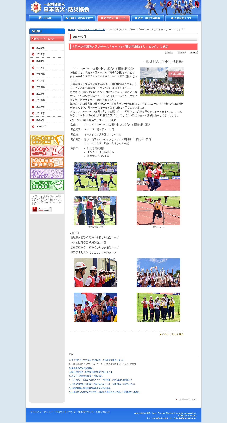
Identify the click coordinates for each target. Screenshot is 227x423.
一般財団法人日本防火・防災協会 (62, 7)
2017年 (40, 106)
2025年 (40, 54)
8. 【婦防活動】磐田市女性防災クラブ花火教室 (89, 388)
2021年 (40, 80)
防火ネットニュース (113, 18)
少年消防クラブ (181, 18)
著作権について (86, 412)
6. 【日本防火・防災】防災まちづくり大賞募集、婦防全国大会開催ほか (100, 380)
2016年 (40, 113)
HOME (45, 18)
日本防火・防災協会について (79, 18)
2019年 (40, 93)
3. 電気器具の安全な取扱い (81, 368)
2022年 (40, 74)
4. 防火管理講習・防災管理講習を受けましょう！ (90, 372)
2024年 (40, 61)
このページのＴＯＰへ (188, 399)
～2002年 (41, 126)
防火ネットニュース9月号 (91, 29)
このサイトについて (65, 412)
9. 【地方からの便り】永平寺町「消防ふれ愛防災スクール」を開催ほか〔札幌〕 (104, 392)
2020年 (40, 87)
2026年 (40, 47)
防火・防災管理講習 (147, 18)
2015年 (40, 120)
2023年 (40, 67)
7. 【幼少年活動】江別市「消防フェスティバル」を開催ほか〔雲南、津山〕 (102, 384)
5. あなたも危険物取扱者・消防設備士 (86, 376)
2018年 (40, 100)
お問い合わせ (103, 412)
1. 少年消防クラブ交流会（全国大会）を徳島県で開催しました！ (97, 360)
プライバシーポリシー (41, 412)
